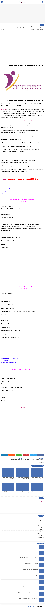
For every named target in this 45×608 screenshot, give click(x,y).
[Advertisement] (22, 14)
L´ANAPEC (3, 109)
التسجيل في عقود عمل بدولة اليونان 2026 (31, 575)
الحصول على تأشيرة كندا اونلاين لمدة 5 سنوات (30, 569)
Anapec (3, 179)
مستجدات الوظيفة (39, 531)
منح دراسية (40, 535)
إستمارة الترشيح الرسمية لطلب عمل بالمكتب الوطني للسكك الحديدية (27, 592)
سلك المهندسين (39, 527)
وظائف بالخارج (40, 537)
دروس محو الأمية (39, 525)
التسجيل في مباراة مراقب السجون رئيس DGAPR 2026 (29, 557)
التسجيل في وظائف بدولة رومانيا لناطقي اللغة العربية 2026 (29, 586)
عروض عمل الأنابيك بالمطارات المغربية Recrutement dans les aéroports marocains (23, 492)
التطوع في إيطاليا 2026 (38, 520)
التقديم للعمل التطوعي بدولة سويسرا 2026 (31, 563)
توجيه (41, 523)
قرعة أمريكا (40, 529)
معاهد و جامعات (40, 533)
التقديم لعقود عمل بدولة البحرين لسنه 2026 (31, 551)
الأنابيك (42, 25)
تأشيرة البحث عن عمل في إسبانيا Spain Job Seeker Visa (28, 598)
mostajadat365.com (31, 606)
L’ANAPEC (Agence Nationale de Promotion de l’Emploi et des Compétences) (18, 121)
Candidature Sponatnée (38, 539)
